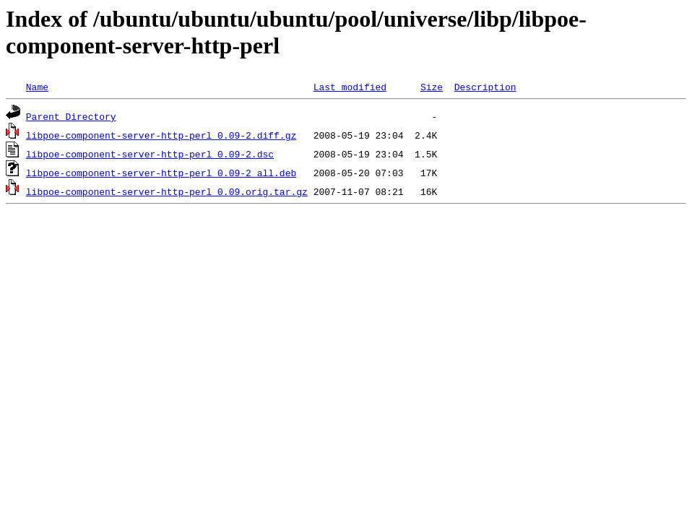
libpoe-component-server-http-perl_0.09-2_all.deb (161, 172)
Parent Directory (71, 116)
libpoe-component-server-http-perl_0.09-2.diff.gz (161, 135)
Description (485, 86)
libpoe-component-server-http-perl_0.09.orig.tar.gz (167, 191)
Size (431, 86)
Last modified (349, 86)
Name (37, 86)
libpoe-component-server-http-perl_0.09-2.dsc (150, 153)
